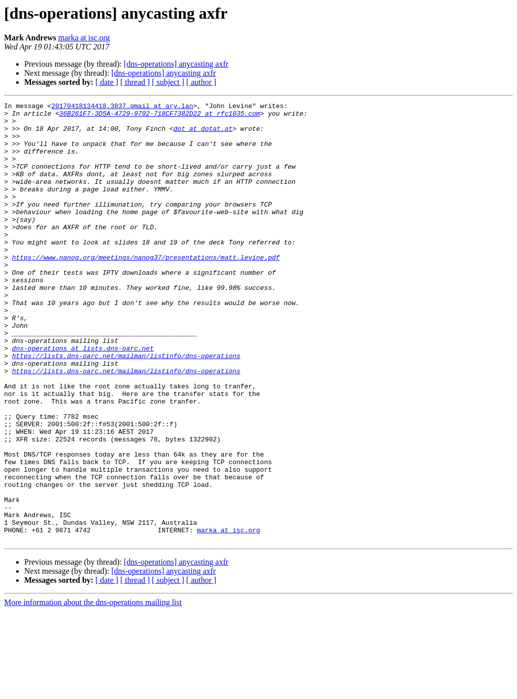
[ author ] (201, 82)
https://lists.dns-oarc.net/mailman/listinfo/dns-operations (126, 407)
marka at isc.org (84, 37)
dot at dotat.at (202, 134)
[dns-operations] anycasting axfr (176, 64)
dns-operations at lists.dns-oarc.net (83, 398)
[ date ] (106, 82)
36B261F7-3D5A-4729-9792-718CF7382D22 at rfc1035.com (159, 116)
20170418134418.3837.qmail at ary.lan (122, 107)
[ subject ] (168, 82)
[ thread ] (135, 82)
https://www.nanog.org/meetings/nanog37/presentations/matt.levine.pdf (146, 288)
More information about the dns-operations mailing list (93, 690)
